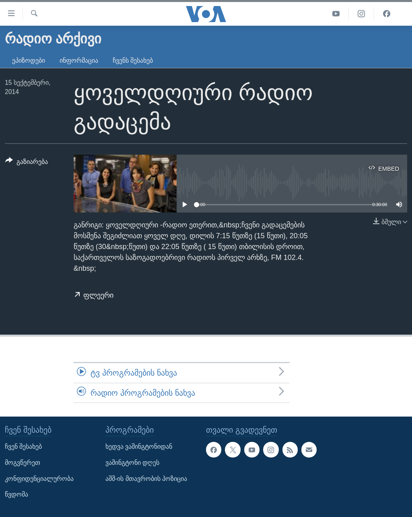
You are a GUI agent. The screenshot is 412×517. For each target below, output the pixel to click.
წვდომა (16, 494)
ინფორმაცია (79, 60)
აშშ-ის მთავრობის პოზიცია (146, 478)
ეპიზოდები (28, 60)
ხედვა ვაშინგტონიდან (138, 446)
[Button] (26, 163)
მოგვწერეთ (22, 462)
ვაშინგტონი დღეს (132, 462)
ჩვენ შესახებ (23, 446)
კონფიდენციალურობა (39, 478)
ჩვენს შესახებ (133, 60)
